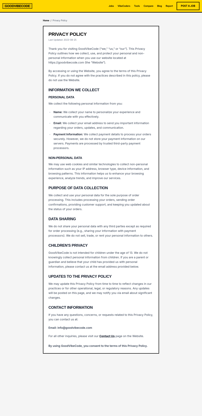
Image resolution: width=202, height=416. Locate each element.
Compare (148, 6)
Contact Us (107, 336)
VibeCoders (124, 6)
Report (169, 6)
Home (46, 20)
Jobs (111, 6)
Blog (159, 6)
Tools (137, 6)
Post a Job (188, 5)
